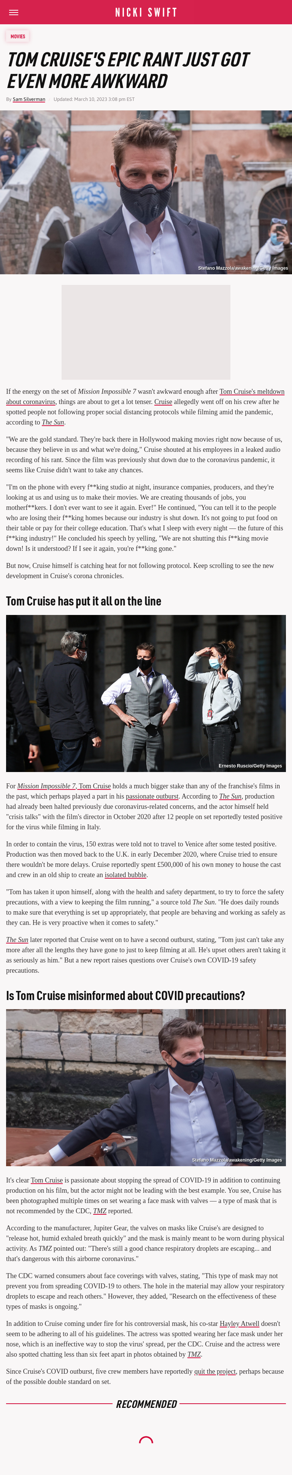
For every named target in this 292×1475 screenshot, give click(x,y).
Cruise (163, 402)
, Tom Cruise (64, 786)
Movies (18, 36)
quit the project (215, 1371)
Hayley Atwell (239, 1323)
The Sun (53, 422)
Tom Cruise (47, 1180)
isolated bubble (125, 875)
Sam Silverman (29, 99)
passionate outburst (152, 796)
